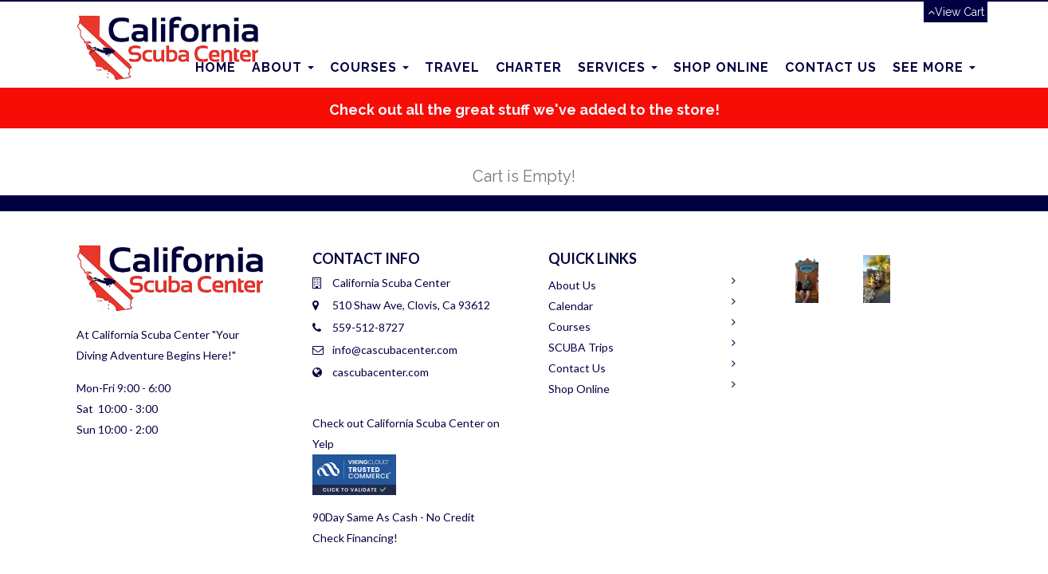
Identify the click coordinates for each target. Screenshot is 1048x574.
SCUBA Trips (581, 347)
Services (617, 67)
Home (215, 67)
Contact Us (577, 368)
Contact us (831, 67)
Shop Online (721, 67)
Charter (529, 67)
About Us (572, 285)
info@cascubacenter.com (394, 349)
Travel (452, 67)
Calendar (570, 306)
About (283, 67)
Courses (369, 67)
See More (934, 67)
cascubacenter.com (380, 372)
